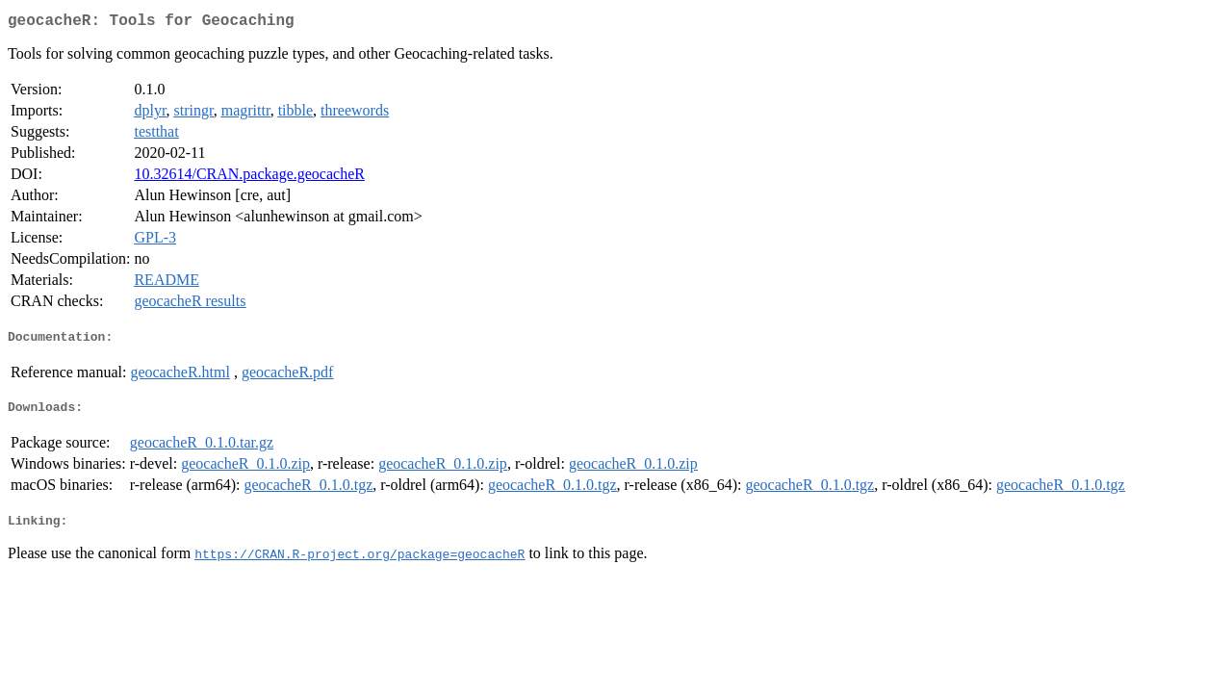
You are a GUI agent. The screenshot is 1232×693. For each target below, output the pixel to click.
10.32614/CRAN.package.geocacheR (249, 177)
